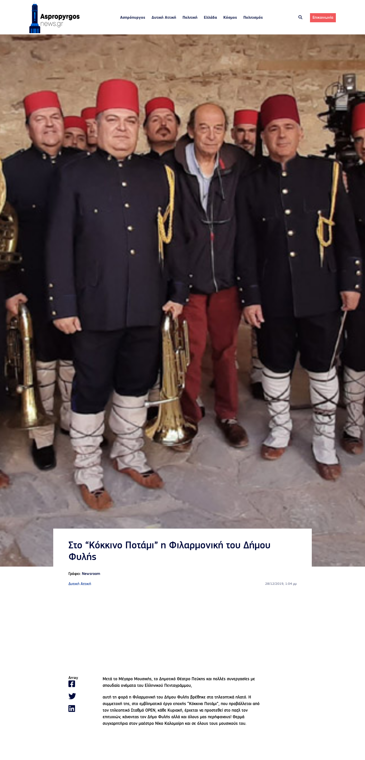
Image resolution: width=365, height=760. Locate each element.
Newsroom (91, 574)
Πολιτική (189, 18)
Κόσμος (230, 18)
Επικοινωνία (323, 18)
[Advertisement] (182, 631)
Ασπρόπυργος (132, 18)
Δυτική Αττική (164, 18)
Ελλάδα (210, 18)
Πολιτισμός (253, 18)
